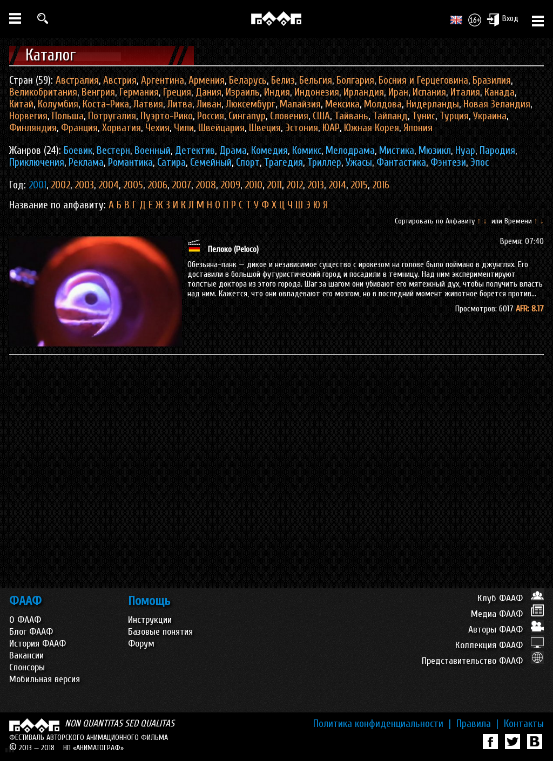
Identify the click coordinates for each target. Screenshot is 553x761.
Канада (499, 92)
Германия (139, 92)
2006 (157, 185)
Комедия (269, 151)
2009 (230, 185)
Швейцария (221, 128)
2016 (380, 185)
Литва (179, 104)
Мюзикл (435, 151)
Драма (233, 151)
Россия (210, 116)
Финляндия (33, 128)
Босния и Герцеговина (423, 80)
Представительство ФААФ (483, 661)
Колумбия (58, 104)
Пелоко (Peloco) (233, 249)
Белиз (283, 80)
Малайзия (300, 104)
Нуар (465, 151)
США (321, 116)
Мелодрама (350, 151)
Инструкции (150, 620)
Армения (206, 80)
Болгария (355, 80)
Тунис (423, 116)
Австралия (77, 80)
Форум (141, 643)
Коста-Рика (106, 104)
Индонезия (316, 92)
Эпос (479, 162)
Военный (152, 151)
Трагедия (283, 162)
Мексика (342, 104)
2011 (274, 185)
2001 (37, 185)
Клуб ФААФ (510, 598)
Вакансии (26, 655)
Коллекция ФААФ (499, 645)
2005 (133, 185)
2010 (253, 185)
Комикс (306, 151)
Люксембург (250, 104)
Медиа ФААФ (507, 614)
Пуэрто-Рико (166, 116)
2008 (205, 185)
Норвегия (28, 116)
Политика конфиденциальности (382, 724)
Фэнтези (448, 162)
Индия (277, 92)
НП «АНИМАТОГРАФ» (93, 747)
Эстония (301, 128)
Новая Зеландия (496, 104)
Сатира (171, 162)
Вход (502, 19)
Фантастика (401, 162)
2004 (108, 185)
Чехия (157, 128)
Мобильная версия (44, 679)
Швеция (265, 128)
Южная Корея (371, 128)
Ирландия (363, 92)
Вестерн (113, 151)
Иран (398, 92)
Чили (184, 128)
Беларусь (248, 80)
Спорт (248, 162)
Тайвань (351, 116)
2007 (181, 185)
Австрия (120, 80)
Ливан (209, 104)
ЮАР (331, 128)
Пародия (497, 151)
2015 (359, 185)
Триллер (324, 162)
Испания (429, 92)
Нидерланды (432, 104)
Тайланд (390, 116)
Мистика (396, 151)
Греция (177, 92)
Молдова (383, 104)
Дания (208, 92)
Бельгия (315, 80)
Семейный (211, 162)
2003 (84, 185)
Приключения (36, 162)
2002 (60, 185)
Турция (454, 116)
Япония (418, 128)
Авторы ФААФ (506, 629)
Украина (490, 116)
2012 (294, 185)
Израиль (243, 92)
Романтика (130, 162)
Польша (68, 116)
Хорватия (121, 128)
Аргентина (162, 80)
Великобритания (43, 92)
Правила (477, 724)
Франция (79, 128)
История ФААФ (37, 643)
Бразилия (492, 80)
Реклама (86, 162)
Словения (289, 116)
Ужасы (359, 162)
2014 (337, 185)
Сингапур (247, 116)
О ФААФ (25, 620)
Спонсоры (27, 667)
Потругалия (112, 116)
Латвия (148, 104)
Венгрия (98, 92)
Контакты (524, 724)
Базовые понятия (160, 631)
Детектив (195, 151)
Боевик (78, 151)
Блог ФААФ (31, 631)
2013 (315, 185)
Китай (21, 104)
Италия (465, 92)
